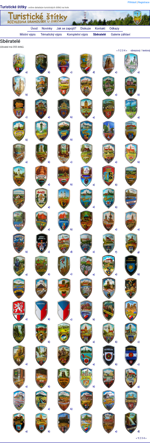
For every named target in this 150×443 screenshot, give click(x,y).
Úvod (34, 28)
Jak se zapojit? (66, 28)
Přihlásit (132, 2)
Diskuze (85, 28)
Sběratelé (99, 34)
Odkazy (114, 28)
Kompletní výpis (77, 34)
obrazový (135, 50)
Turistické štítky (13, 7)
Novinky (47, 28)
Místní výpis (28, 34)
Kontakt (100, 28)
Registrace (143, 2)
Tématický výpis (51, 34)
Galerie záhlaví (120, 34)
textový (146, 50)
